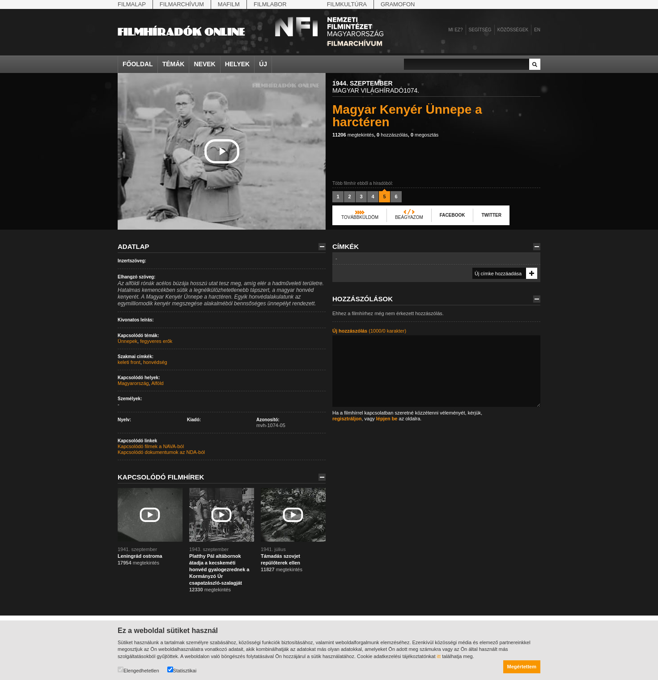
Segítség (480, 29)
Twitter (491, 215)
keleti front (129, 362)
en (537, 29)
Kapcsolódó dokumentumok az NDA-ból (161, 452)
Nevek (204, 64)
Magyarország (133, 383)
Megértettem (521, 666)
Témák (173, 64)
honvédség (155, 362)
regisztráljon (346, 418)
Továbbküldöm (359, 217)
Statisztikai (182, 670)
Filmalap (132, 4)
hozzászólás (392, 134)
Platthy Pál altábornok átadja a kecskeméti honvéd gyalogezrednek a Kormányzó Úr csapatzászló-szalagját (219, 569)
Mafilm (229, 4)
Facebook (452, 215)
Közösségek (512, 29)
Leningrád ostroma (140, 556)
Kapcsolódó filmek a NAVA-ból (151, 446)
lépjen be (387, 418)
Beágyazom (409, 217)
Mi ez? (455, 29)
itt (439, 656)
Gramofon (398, 4)
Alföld (157, 383)
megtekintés (353, 134)
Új (263, 64)
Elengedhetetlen (138, 670)
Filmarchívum (182, 4)
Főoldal (138, 64)
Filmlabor (270, 4)
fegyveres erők (156, 341)
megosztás (424, 134)
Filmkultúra (347, 4)
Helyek (237, 64)
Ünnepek (127, 341)
